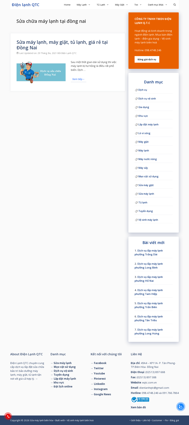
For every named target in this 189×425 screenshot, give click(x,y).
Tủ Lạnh (104, 4)
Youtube (99, 373)
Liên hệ (146, 420)
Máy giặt (143, 141)
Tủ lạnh (142, 202)
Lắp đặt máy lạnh (148, 124)
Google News (102, 394)
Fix (166, 420)
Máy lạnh (143, 150)
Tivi (139, 4)
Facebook (100, 363)
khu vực (59, 382)
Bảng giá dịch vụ (147, 59)
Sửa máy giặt (146, 185)
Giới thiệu (136, 420)
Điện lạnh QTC (25, 4)
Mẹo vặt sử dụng (148, 176)
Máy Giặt (123, 4)
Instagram (101, 389)
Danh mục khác (159, 4)
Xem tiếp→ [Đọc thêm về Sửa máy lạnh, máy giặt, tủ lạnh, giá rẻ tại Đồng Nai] (78, 79)
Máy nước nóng (147, 159)
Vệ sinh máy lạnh (148, 219)
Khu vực (143, 116)
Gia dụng (143, 107)
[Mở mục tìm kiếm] (174, 4)
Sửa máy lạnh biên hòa (41, 420)
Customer (157, 420)
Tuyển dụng (145, 211)
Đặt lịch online (63, 386)
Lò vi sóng (144, 133)
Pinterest (100, 378)
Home (67, 4)
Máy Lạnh (85, 4)
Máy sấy (143, 168)
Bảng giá (174, 420)
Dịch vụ (142, 89)
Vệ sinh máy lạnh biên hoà (80, 420)
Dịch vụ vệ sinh (147, 98)
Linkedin (99, 384)
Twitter (99, 368)
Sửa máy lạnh (146, 193)
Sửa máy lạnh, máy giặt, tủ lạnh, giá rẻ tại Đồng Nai (62, 45)
